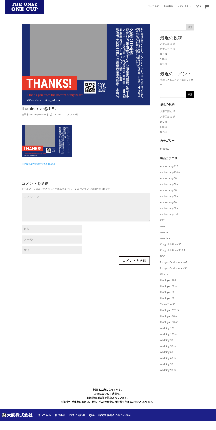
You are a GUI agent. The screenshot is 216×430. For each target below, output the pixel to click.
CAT (162, 220)
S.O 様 (163, 59)
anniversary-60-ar (170, 196)
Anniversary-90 (168, 202)
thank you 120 (168, 280)
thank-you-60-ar (169, 316)
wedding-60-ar (168, 358)
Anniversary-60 (168, 190)
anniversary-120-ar (170, 172)
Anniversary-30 (168, 178)
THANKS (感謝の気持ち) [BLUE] (38, 163)
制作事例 (168, 6)
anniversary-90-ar (170, 208)
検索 (190, 27)
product (164, 148)
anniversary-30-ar (170, 184)
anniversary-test (169, 214)
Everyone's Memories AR (173, 262)
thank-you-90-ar (169, 322)
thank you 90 (167, 298)
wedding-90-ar (168, 370)
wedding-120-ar (168, 334)
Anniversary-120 (169, 166)
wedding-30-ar (168, 346)
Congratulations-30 (170, 244)
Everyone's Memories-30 (173, 268)
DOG (162, 256)
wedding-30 (166, 340)
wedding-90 (166, 364)
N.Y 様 (163, 64)
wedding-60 (166, 352)
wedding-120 (167, 328)
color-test (165, 238)
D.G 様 (163, 54)
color (163, 226)
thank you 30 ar (168, 286)
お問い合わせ (184, 6)
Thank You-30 (167, 304)
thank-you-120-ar (169, 310)
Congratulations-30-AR (172, 250)
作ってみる (153, 6)
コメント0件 (71, 114)
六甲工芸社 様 (167, 43)
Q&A (198, 6)
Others (164, 274)
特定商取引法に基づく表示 (114, 415)
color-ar (164, 232)
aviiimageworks (37, 114)
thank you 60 (167, 292)
